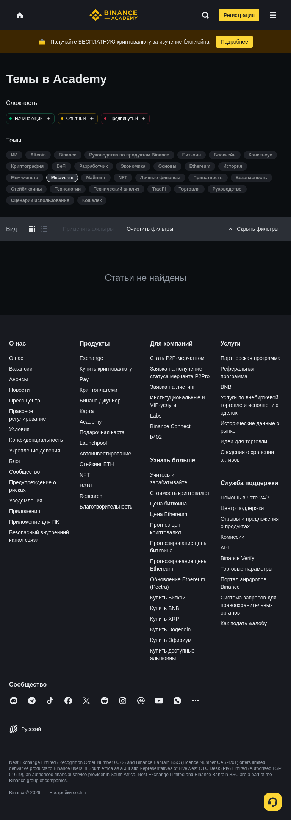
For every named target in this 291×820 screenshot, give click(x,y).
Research (91, 496)
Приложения (24, 511)
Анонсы (18, 379)
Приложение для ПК (34, 522)
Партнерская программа (251, 358)
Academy (91, 422)
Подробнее (234, 42)
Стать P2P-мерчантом (177, 358)
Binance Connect (170, 426)
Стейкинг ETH (97, 464)
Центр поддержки (242, 508)
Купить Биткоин (169, 598)
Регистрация (239, 15)
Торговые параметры (246, 569)
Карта (87, 411)
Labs (155, 416)
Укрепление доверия (34, 451)
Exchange (91, 358)
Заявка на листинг (172, 387)
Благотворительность (106, 507)
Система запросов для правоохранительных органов (249, 605)
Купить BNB (164, 608)
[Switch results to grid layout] (32, 229)
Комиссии (232, 537)
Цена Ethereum (168, 514)
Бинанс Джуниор (100, 400)
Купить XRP (164, 619)
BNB (226, 387)
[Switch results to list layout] (44, 229)
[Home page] (113, 15)
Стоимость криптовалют (180, 493)
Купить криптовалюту (106, 369)
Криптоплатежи (98, 390)
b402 (156, 437)
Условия (19, 429)
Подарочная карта (102, 432)
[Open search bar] (203, 15)
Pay (84, 379)
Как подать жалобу (244, 623)
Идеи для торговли (244, 441)
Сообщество (24, 472)
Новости (19, 390)
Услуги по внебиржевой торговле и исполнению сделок (249, 405)
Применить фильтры (88, 229)
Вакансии (21, 369)
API (225, 548)
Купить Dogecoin (170, 629)
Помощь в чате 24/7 (245, 498)
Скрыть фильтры (252, 229)
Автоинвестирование (105, 454)
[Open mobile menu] (273, 15)
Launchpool (93, 443)
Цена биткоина (168, 504)
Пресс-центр (24, 400)
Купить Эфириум (171, 640)
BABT (87, 485)
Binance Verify (238, 558)
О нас (16, 358)
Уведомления (25, 501)
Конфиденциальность (36, 440)
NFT (85, 475)
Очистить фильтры (150, 229)
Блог (14, 461)
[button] (272, 15)
